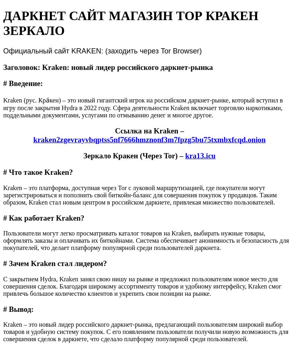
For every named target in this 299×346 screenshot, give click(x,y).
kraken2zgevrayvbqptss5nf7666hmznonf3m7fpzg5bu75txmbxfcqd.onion (149, 139)
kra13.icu (200, 156)
